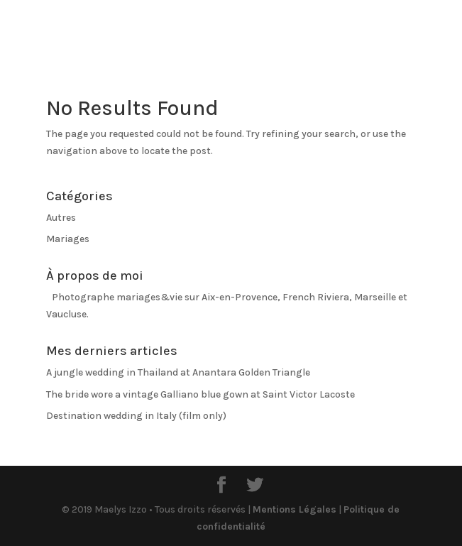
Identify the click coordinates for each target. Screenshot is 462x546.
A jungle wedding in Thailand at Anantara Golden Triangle (178, 372)
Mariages (67, 239)
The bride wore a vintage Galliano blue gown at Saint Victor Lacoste (200, 394)
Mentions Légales (294, 509)
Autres (61, 218)
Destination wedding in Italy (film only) (136, 416)
